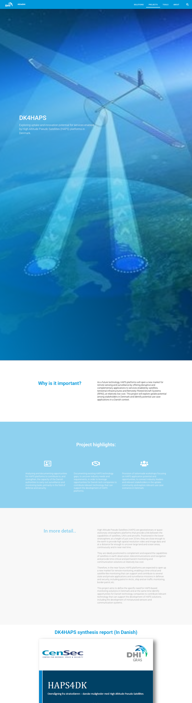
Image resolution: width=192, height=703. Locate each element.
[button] (187, 4)
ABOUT (176, 5)
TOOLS (165, 5)
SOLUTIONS (139, 5)
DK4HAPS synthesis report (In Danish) (96, 632)
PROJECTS (153, 5)
